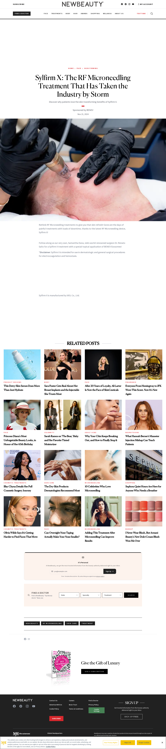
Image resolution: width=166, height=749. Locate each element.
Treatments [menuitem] (57, 14)
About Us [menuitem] (119, 14)
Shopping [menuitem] (95, 14)
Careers (71, 701)
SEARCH (131, 595)
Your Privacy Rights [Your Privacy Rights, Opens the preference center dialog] (110, 743)
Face (79, 68)
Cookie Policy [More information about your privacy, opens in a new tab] (50, 747)
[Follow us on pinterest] (126, 4)
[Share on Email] (29, 639)
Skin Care (49, 483)
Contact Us (53, 701)
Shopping (130, 483)
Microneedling (92, 483)
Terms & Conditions (76, 709)
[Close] (162, 742)
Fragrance (130, 382)
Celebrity (49, 432)
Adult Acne (90, 432)
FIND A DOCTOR (22, 14)
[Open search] (151, 13)
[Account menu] (145, 4)
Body (46, 382)
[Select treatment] (112, 595)
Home (71, 68)
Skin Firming (91, 68)
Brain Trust (73, 705)
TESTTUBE (141, 14)
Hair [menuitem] (75, 14)
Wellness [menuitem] (107, 14)
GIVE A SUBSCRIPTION (94, 671)
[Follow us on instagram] (129, 4)
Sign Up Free (132, 717)
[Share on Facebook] (25, 639)
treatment (87, 623)
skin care (72, 623)
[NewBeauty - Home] (83, 4)
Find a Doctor (93, 701)
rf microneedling (52, 623)
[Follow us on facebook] (122, 4)
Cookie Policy (54, 709)
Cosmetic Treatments (15, 483)
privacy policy (100, 576)
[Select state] (69, 595)
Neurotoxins (132, 432)
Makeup (129, 529)
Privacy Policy (94, 705)
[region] (83, 743)
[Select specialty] (91, 595)
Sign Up (110, 571)
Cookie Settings (96, 710)
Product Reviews (13, 382)
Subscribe (19, 4)
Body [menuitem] (68, 14)
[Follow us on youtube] (133, 4)
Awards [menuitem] (84, 14)
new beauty (32, 623)
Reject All (128, 743)
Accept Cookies (144, 743)
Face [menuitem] (46, 14)
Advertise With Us (55, 705)
